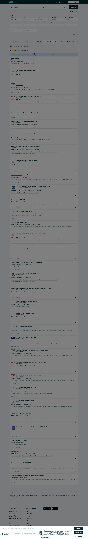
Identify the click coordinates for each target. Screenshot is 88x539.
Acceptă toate (78, 528)
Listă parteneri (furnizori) (44, 537)
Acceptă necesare (78, 532)
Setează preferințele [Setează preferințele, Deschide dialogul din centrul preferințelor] (78, 536)
